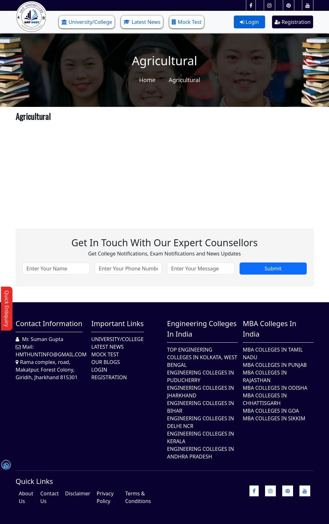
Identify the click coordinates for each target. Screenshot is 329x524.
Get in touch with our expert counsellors (164, 242)
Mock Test (186, 21)
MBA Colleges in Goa (271, 410)
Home (147, 80)
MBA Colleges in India (269, 328)
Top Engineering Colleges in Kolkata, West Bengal (202, 357)
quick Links (34, 481)
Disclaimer (77, 493)
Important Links (117, 323)
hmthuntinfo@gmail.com (51, 354)
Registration (293, 21)
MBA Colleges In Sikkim (274, 418)
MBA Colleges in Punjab (275, 364)
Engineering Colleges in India (202, 328)
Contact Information (49, 323)
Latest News (141, 21)
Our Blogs (105, 362)
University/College (86, 21)
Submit (273, 268)
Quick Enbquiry (6, 308)
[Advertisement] (164, 168)
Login (249, 21)
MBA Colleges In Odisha (275, 387)
